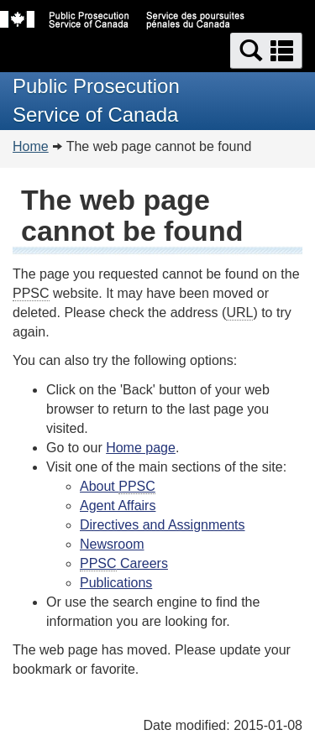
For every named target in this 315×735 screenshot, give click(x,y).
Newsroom (112, 544)
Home (31, 146)
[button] (266, 51)
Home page (141, 447)
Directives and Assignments (162, 525)
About (117, 486)
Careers (124, 563)
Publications (116, 583)
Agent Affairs (117, 505)
